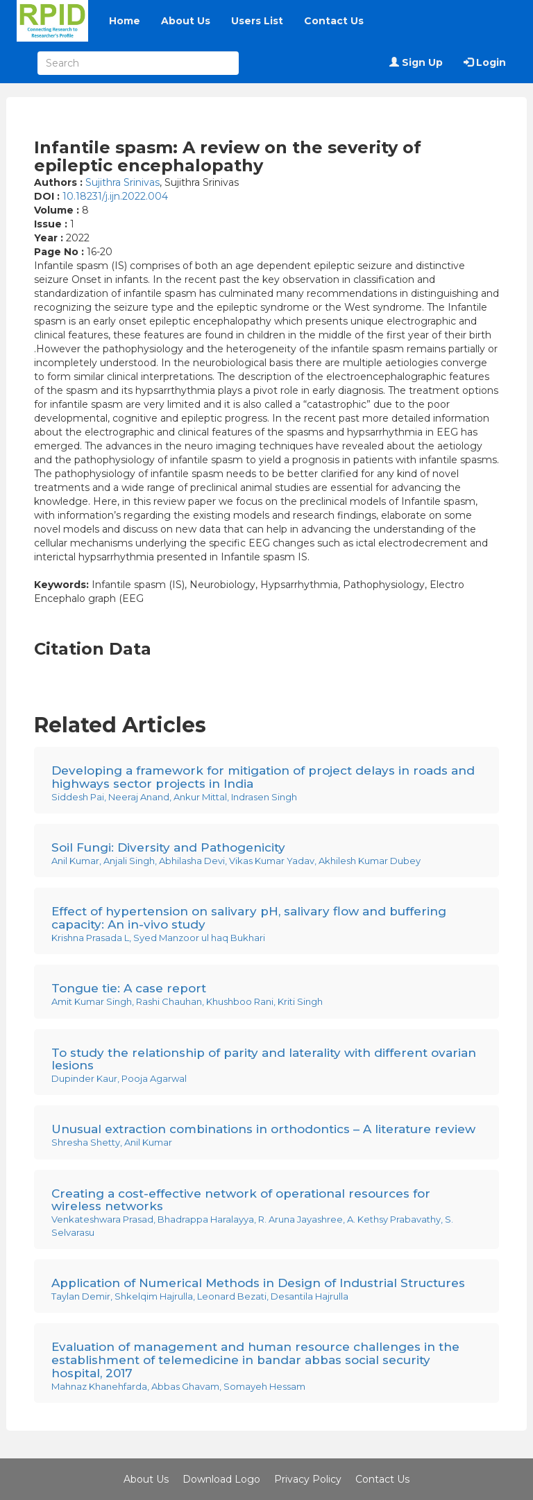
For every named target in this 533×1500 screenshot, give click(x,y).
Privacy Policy (307, 1479)
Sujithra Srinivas (122, 182)
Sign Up (416, 62)
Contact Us (334, 21)
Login (485, 62)
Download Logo (221, 1479)
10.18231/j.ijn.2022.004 (115, 196)
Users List (257, 21)
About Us (185, 21)
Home (124, 21)
